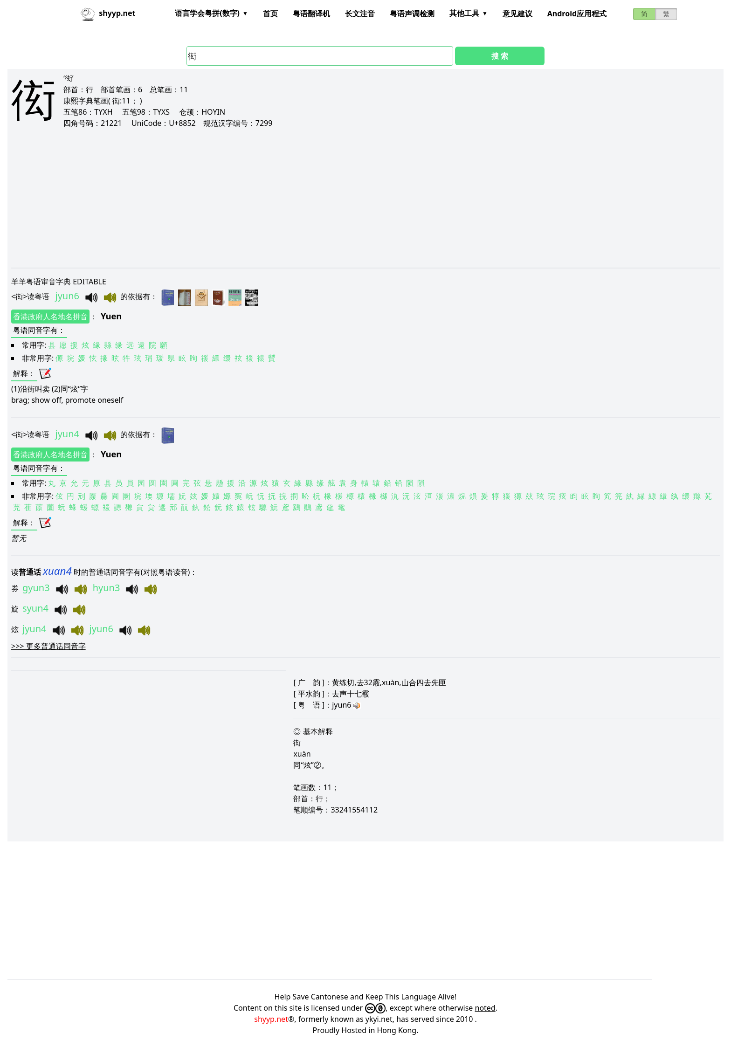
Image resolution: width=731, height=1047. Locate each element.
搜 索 (499, 56)
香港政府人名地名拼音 (50, 316)
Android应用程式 (577, 13)
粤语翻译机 (311, 13)
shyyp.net (271, 1019)
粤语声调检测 (412, 13)
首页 (270, 13)
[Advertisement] (291, 197)
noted (485, 1008)
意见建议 (517, 13)
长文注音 (360, 13)
